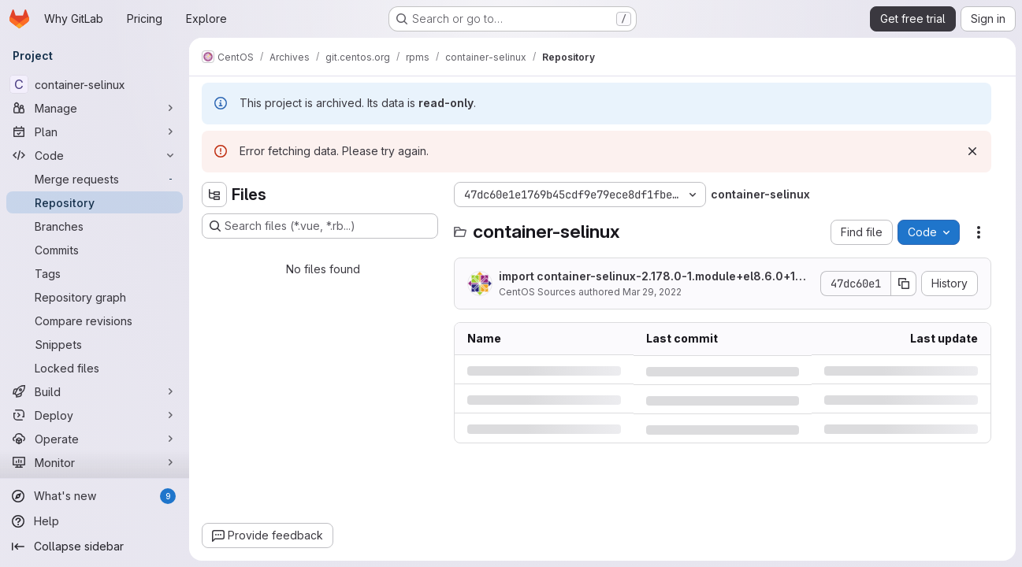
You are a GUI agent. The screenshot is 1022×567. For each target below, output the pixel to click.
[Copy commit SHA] (903, 283)
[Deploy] (94, 415)
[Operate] (94, 439)
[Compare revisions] (94, 320)
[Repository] (94, 202)
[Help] (94, 521)
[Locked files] (94, 368)
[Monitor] (94, 462)
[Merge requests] (94, 179)
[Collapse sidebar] (94, 547)
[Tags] (94, 273)
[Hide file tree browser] (214, 194)
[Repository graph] (94, 297)
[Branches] (94, 226)
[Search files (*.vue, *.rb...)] (320, 226)
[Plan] (94, 131)
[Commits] (94, 250)
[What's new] (94, 496)
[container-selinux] (94, 84)
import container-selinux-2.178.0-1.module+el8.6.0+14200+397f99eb (654, 276)
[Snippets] (94, 344)
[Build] (94, 391)
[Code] (94, 155)
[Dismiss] (972, 151)
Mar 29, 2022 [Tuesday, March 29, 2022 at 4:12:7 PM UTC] (652, 292)
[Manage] (94, 108)
